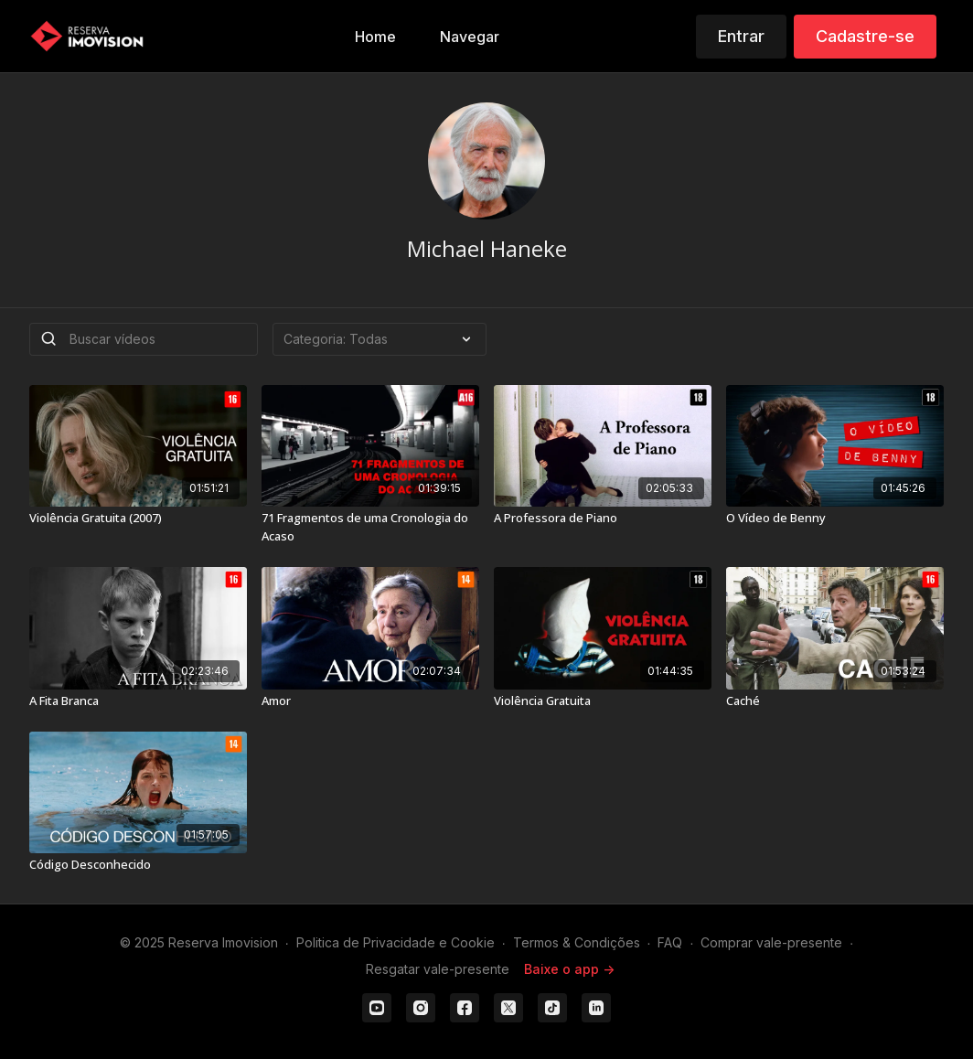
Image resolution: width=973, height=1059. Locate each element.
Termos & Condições (576, 942)
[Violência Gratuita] (602, 701)
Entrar (741, 36)
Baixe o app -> (569, 969)
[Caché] (835, 701)
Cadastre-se (865, 36)
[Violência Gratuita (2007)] (138, 518)
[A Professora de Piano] (602, 518)
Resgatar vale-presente (437, 969)
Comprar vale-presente (771, 942)
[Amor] (370, 701)
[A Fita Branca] (138, 701)
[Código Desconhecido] (138, 865)
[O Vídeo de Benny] (835, 518)
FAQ (670, 942)
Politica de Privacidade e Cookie (395, 942)
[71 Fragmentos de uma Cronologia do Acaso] (370, 527)
